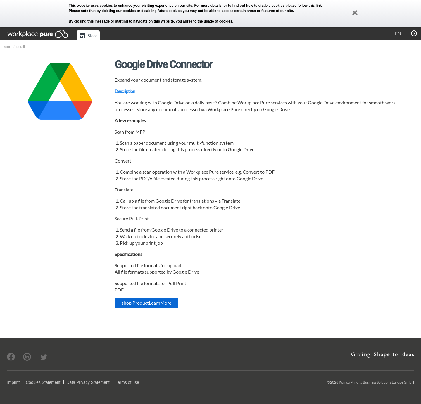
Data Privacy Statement (88, 382)
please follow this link (304, 6)
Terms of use (127, 382)
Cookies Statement (43, 382)
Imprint (13, 382)
